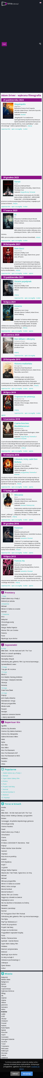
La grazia (4, 867)
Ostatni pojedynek (22, 281)
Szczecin (4, 1042)
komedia (33, 436)
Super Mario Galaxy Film (11, 778)
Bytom (3, 984)
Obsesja (4, 682)
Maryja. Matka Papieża (9, 627)
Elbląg (3, 993)
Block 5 (3, 674)
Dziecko (4, 840)
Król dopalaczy (6, 862)
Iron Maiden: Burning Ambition (11, 677)
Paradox (4, 761)
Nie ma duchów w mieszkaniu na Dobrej (15, 903)
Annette (18, 306)
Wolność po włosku (8, 601)
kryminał (17, 439)
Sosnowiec (5, 1037)
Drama (5, 781)
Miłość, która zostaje (8, 886)
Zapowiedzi (11, 644)
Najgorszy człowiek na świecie (11, 897)
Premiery (10, 592)
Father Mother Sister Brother (11, 848)
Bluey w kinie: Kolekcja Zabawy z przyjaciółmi (16, 816)
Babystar (4, 619)
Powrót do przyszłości (9, 924)
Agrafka (4, 726)
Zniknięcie (4, 963)
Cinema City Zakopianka (9, 734)
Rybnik (3, 1030)
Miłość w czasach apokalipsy (11, 653)
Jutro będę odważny (8, 698)
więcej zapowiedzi (9, 717)
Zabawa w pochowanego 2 (10, 960)
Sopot (3, 1035)
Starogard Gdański (7, 1039)
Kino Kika (4, 745)
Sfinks (3, 764)
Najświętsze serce (7, 900)
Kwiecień (4, 625)
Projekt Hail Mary (9, 787)
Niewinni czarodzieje (8, 908)
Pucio (3, 636)
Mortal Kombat (6, 889)
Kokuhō (4, 859)
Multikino (4, 758)
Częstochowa (6, 989)
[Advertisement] (21, 69)
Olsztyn (3, 1019)
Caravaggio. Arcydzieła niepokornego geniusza (17, 821)
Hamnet (4, 851)
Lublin (3, 1014)
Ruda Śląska (5, 1028)
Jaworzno (4, 1005)
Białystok (4, 977)
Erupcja (3, 695)
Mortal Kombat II (7, 656)
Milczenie (18, 495)
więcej (30, 126)
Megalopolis (20, 104)
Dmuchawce (5, 835)
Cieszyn (3, 986)
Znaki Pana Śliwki (7, 690)
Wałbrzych (4, 1051)
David (3, 829)
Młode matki (5, 706)
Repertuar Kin (12, 722)
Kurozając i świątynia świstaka (11, 680)
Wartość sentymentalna (9, 949)
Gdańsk (4, 998)
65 (15, 214)
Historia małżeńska (23, 363)
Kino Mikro (5, 748)
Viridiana (4, 946)
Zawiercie (4, 1058)
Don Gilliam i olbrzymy (24, 339)
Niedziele (4, 905)
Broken (3, 818)
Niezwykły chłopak (7, 659)
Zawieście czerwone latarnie (11, 714)
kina (12, 3)
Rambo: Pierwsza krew (9, 938)
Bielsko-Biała (5, 979)
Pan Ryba (4, 919)
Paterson (18, 528)
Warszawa (4, 1048)
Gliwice (3, 1002)
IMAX (3, 739)
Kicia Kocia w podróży (8, 856)
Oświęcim (4, 1021)
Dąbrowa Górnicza (7, 991)
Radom (3, 1026)
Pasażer (4, 709)
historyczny (30, 505)
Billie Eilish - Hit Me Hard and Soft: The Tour (16, 651)
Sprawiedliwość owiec (8, 664)
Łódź (3, 1016)
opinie (31, 273)
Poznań (4, 1023)
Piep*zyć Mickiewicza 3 (9, 922)
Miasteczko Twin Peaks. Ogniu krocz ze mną (16, 873)
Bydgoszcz (5, 982)
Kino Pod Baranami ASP (9, 753)
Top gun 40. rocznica (8, 669)
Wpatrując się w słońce (9, 638)
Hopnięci (7, 798)
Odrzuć (15, 1074)
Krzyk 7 (3, 865)
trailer (25, 129)
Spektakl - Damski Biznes (10, 941)
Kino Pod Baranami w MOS (10, 756)
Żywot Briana (5, 965)
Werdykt (4, 712)
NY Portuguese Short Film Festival (13, 914)
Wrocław (4, 1053)
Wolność (6, 795)
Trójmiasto (5, 1046)
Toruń (3, 1044)
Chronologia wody (7, 622)
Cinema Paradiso (7, 826)
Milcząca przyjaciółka (8, 703)
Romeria (4, 685)
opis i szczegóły (17, 129)
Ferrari (17, 181)
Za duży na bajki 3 (7, 957)
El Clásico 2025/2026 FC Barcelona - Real (15, 843)
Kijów (3, 742)
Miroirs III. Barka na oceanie (10, 609)
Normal (3, 612)
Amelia (3, 807)
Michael (4, 606)
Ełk (2, 996)
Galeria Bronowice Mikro (9, 737)
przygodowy (25, 472)
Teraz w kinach (13, 803)
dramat (23, 114)
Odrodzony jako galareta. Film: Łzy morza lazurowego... (20, 662)
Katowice (4, 1007)
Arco (2, 617)
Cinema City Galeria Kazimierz (11, 731)
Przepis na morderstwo (9, 930)
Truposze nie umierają (24, 396)
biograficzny (25, 192)
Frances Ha (19, 560)
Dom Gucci (19, 248)
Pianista (4, 633)
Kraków (4, 1012)
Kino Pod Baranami (8, 750)
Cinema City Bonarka (8, 728)
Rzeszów (4, 1032)
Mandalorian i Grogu (8, 701)
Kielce (3, 1009)
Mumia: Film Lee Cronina (9, 630)
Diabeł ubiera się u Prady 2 (10, 598)
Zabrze (3, 1055)
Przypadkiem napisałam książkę (12, 933)
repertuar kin (5, 129)
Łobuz (3, 968)
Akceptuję (27, 1074)
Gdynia (3, 1000)
